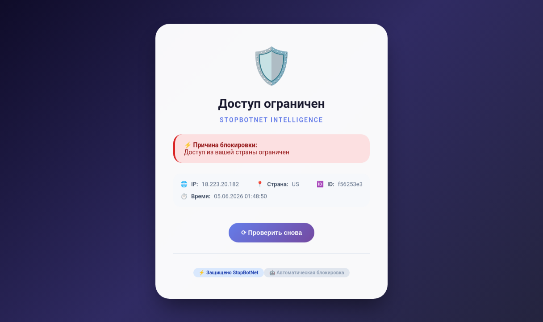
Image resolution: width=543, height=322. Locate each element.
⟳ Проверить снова (271, 233)
